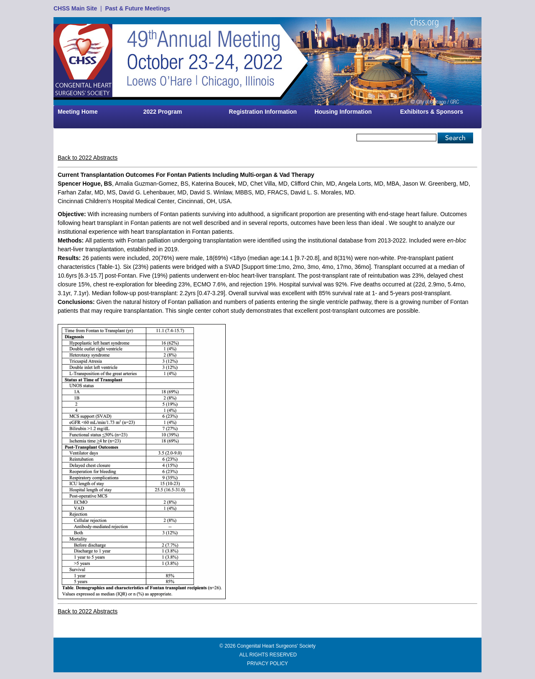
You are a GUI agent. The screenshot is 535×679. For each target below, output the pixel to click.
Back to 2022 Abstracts (87, 157)
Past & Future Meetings (137, 8)
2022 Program (162, 111)
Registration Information (263, 111)
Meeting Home (78, 111)
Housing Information (343, 111)
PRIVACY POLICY (267, 663)
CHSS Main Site (75, 8)
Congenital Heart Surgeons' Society (276, 646)
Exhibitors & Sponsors (431, 111)
